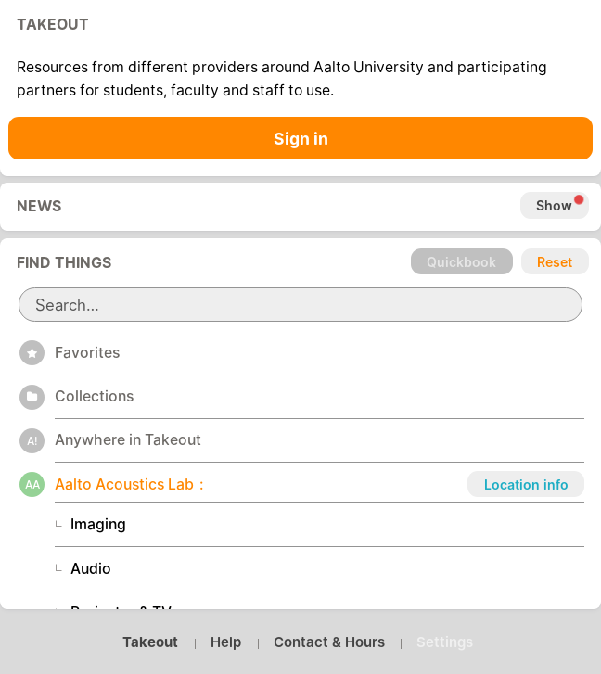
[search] (301, 304)
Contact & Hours (329, 642)
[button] (320, 352)
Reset (554, 262)
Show (554, 205)
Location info (526, 484)
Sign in (301, 138)
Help (226, 642)
